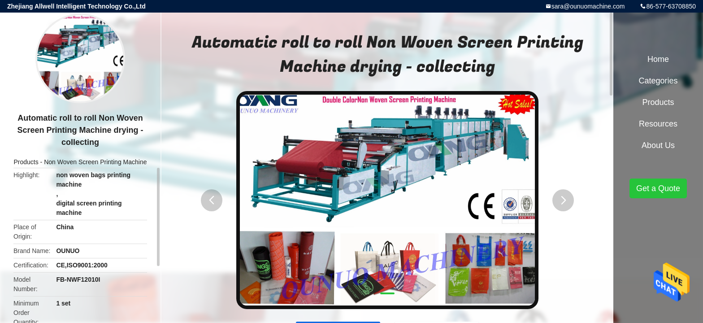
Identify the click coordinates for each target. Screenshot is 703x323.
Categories (657, 80)
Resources (658, 123)
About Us (658, 145)
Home (658, 59)
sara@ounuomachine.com (588, 6)
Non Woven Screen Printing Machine (95, 162)
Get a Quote (658, 188)
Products (25, 162)
